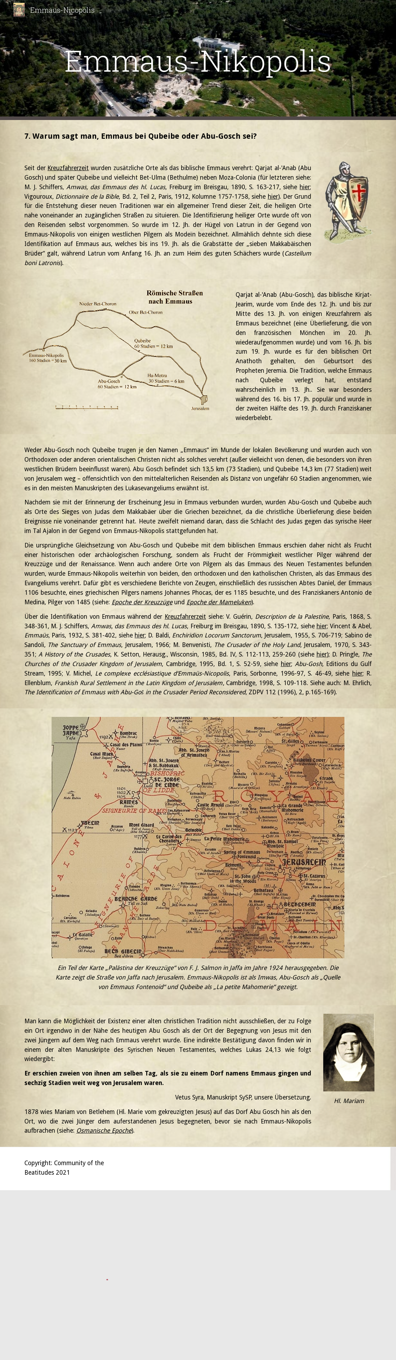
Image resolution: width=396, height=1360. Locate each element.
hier (305, 187)
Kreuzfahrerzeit (68, 168)
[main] (198, 60)
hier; (322, 626)
